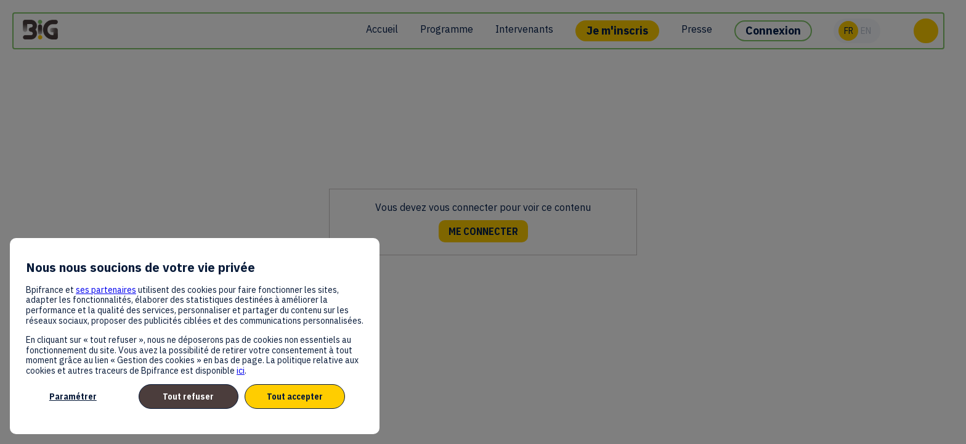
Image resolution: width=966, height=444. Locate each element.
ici (241, 370)
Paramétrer (73, 396)
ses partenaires (106, 289)
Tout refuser (188, 396)
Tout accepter (295, 396)
